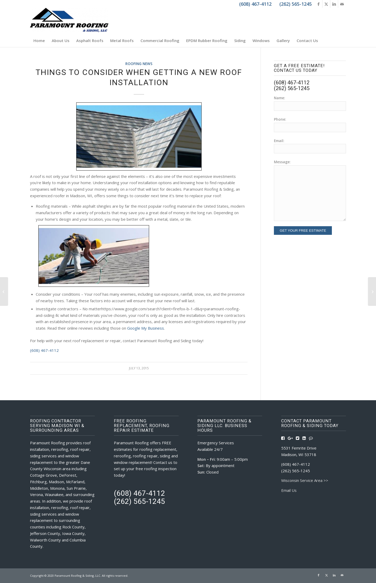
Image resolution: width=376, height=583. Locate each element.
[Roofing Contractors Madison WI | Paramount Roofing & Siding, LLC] (69, 21)
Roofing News (138, 63)
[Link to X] (326, 4)
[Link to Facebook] (318, 4)
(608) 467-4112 (44, 350)
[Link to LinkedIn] (334, 4)
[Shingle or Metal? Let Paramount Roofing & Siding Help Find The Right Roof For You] (372, 291)
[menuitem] (39, 40)
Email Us (289, 490)
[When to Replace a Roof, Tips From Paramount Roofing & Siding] (4, 291)
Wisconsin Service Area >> (304, 480)
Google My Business (145, 328)
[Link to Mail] (342, 4)
